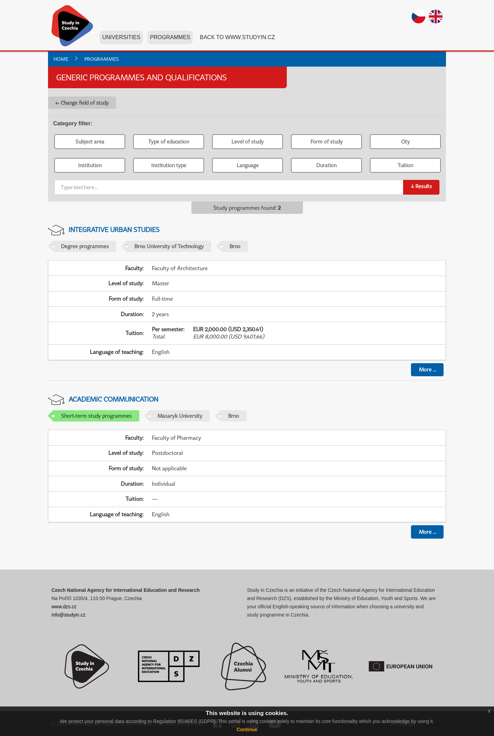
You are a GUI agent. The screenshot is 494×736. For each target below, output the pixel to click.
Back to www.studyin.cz (237, 37)
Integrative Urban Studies (114, 229)
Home (61, 59)
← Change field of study (82, 103)
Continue (247, 729)
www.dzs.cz (64, 606)
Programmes (170, 37)
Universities (121, 37)
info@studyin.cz (68, 615)
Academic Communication (113, 399)
